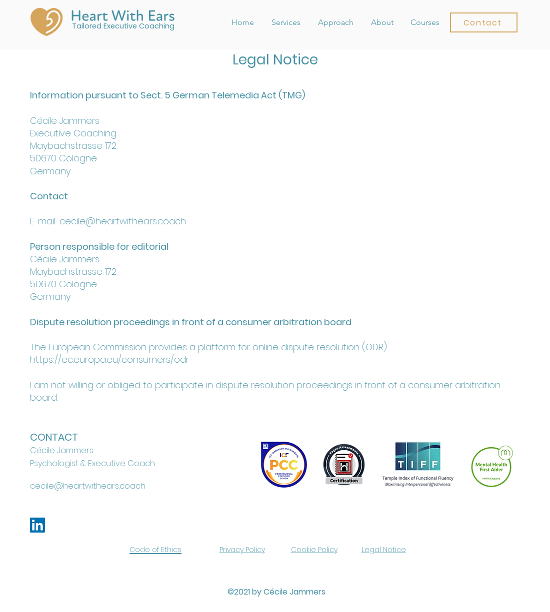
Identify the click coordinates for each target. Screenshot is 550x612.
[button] (484, 22)
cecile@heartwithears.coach (88, 486)
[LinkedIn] (37, 525)
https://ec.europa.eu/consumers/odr (109, 359)
